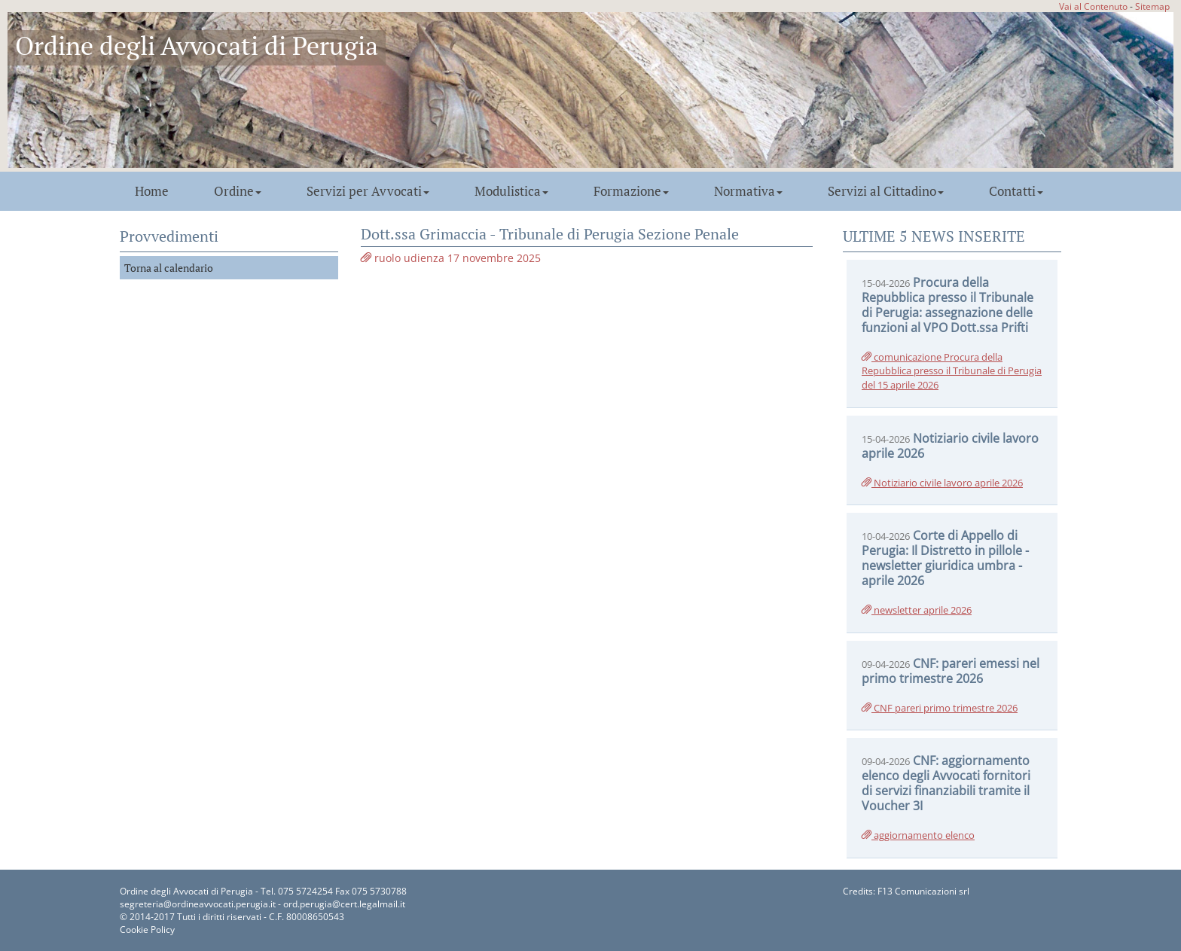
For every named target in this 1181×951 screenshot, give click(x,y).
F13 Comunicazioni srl (923, 891)
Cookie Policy (147, 929)
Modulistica (511, 191)
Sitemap (1152, 6)
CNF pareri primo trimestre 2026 (940, 708)
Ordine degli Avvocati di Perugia (196, 45)
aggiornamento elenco (918, 835)
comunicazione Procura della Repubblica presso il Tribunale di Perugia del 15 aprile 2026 (952, 371)
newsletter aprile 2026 (917, 610)
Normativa (748, 191)
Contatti (1016, 191)
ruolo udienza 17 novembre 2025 (451, 258)
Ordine (237, 191)
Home (152, 191)
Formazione (631, 191)
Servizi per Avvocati (368, 191)
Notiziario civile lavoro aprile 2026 (942, 482)
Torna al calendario (168, 268)
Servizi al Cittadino (886, 191)
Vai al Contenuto (1093, 6)
